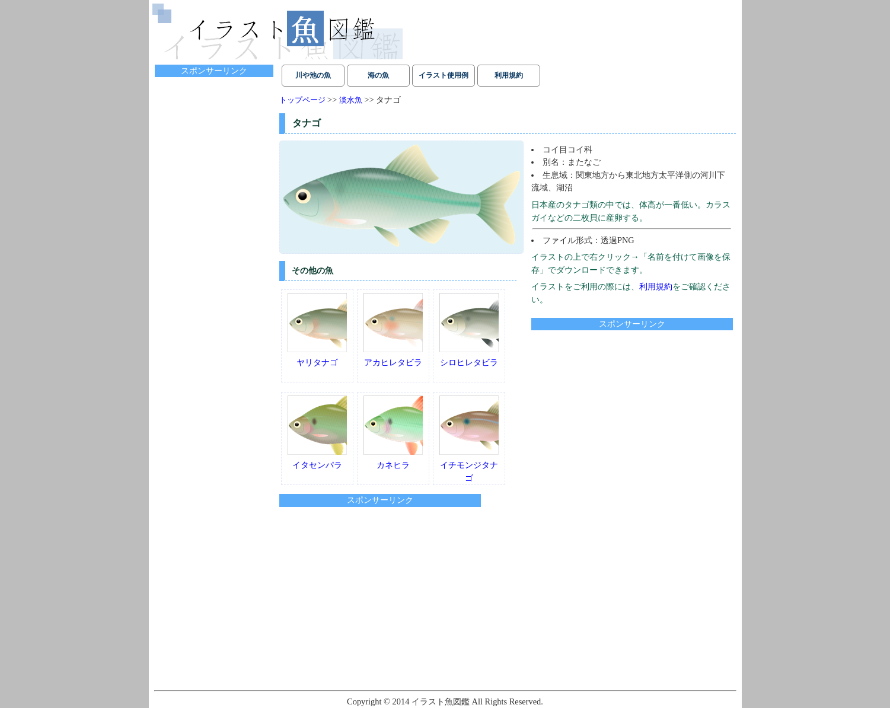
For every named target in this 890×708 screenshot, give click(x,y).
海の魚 (378, 75)
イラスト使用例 (443, 75)
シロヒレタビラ (469, 330)
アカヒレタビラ (393, 330)
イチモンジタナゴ (469, 439)
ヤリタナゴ (317, 330)
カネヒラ (393, 433)
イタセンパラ (317, 433)
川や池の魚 (313, 75)
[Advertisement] (630, 414)
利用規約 (509, 75)
